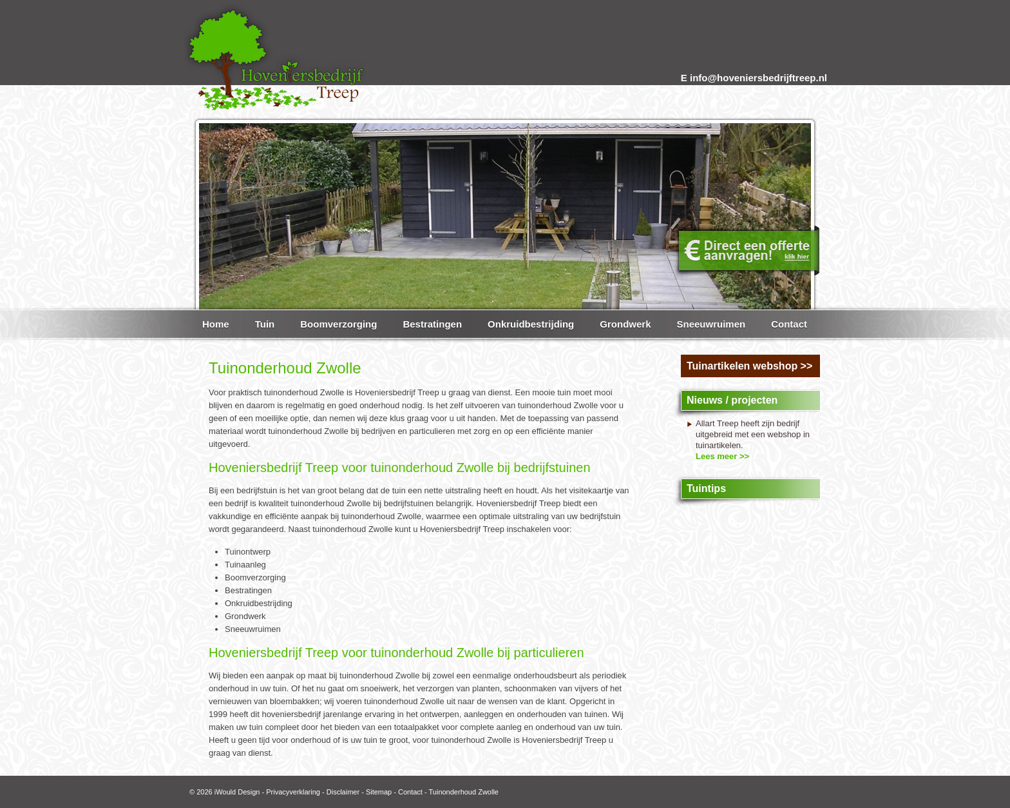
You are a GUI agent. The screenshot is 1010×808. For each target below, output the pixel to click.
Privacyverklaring (293, 792)
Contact (410, 792)
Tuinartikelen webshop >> (749, 365)
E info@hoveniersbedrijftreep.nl (754, 77)
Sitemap (379, 792)
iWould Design (237, 792)
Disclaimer (343, 792)
